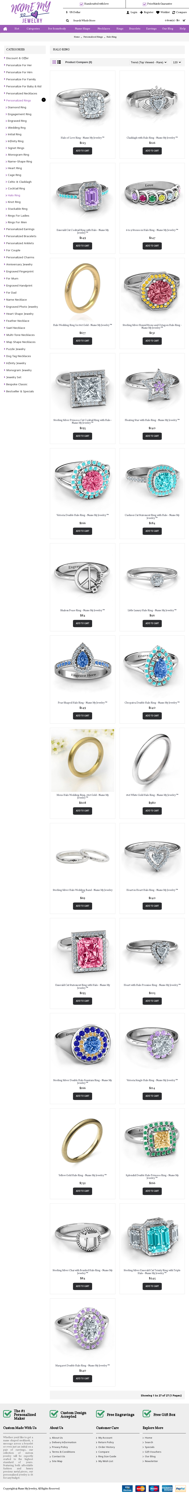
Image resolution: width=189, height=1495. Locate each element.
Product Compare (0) (78, 62)
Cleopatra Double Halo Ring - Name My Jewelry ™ (152, 703)
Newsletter (150, 1461)
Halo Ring (111, 37)
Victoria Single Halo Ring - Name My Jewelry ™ (152, 1080)
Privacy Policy (59, 1447)
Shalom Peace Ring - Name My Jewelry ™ (82, 610)
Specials (148, 1447)
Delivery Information (63, 1443)
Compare (102, 1452)
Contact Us (57, 1457)
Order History (105, 1447)
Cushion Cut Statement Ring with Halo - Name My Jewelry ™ (152, 517)
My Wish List (104, 1461)
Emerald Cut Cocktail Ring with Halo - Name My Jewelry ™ (83, 232)
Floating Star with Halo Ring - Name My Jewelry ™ (152, 420)
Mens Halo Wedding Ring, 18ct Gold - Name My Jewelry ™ (83, 797)
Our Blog (149, 1456)
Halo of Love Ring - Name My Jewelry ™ (82, 138)
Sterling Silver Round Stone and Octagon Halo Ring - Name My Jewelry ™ (152, 327)
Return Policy (105, 1442)
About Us (56, 1438)
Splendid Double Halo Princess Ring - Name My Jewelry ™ (152, 1177)
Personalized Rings (93, 37)
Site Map (56, 1461)
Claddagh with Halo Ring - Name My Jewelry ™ (152, 138)
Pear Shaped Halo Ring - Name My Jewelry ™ (82, 703)
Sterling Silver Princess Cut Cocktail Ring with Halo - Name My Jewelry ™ (82, 422)
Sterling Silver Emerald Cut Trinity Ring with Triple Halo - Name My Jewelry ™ (152, 1272)
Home (77, 37)
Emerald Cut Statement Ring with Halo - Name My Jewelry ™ (82, 987)
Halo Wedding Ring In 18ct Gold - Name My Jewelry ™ (82, 325)
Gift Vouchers (152, 1452)
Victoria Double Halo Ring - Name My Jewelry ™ (83, 515)
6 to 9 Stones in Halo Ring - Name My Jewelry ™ (152, 230)
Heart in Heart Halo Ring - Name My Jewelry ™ (152, 890)
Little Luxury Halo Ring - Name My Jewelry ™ (152, 610)
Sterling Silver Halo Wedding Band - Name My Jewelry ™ (82, 892)
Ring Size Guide (106, 1456)
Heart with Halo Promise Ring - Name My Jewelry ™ (152, 985)
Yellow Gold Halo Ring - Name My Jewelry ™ (83, 1175)
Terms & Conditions (62, 1452)
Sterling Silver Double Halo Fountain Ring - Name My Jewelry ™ (82, 1082)
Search (148, 1442)
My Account (104, 1438)
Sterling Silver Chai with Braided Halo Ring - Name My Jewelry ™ (82, 1272)
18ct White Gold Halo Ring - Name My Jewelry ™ (152, 795)
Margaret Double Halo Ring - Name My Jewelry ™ (82, 1365)
